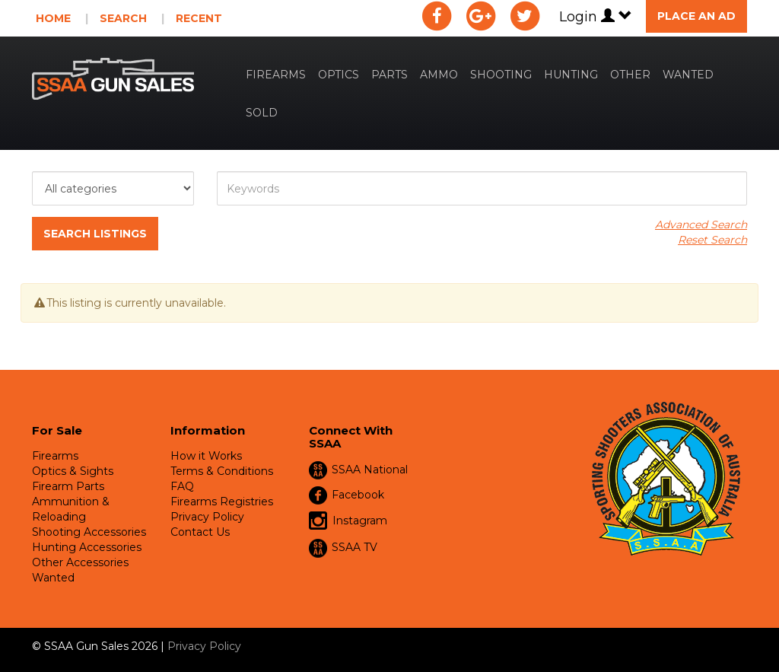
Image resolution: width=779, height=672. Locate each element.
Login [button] (595, 16)
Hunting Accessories (86, 547)
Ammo (439, 74)
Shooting (501, 74)
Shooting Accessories (89, 532)
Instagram (348, 521)
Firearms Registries (221, 501)
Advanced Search (701, 224)
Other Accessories (80, 562)
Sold (262, 112)
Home (53, 18)
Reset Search (712, 240)
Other (630, 74)
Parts (389, 74)
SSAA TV (354, 547)
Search (123, 18)
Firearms (276, 74)
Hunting (571, 74)
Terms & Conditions (221, 471)
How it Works (206, 456)
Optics (338, 74)
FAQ (182, 486)
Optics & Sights (72, 471)
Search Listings (95, 233)
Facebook (358, 495)
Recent (199, 18)
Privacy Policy (207, 517)
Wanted (688, 74)
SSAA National (370, 469)
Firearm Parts (68, 486)
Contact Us (200, 532)
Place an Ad (696, 16)
